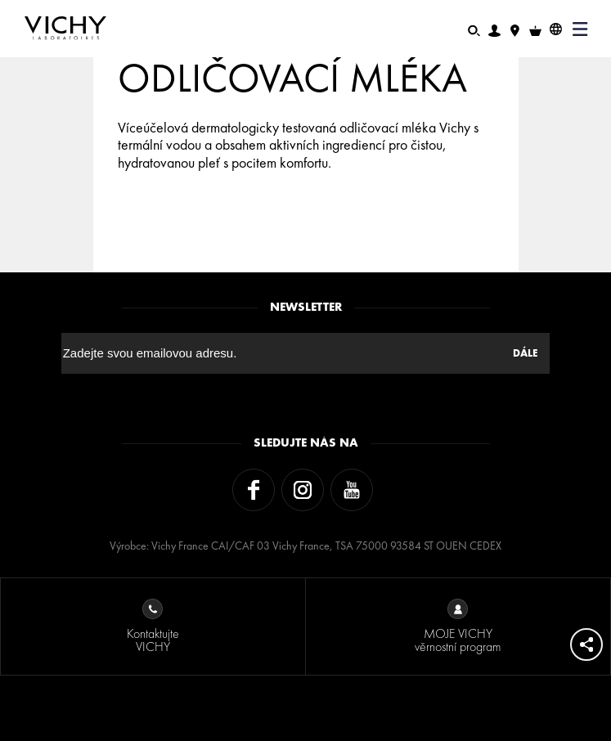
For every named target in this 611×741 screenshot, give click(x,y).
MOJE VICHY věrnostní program (458, 627)
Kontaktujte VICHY (153, 627)
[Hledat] (474, 29)
